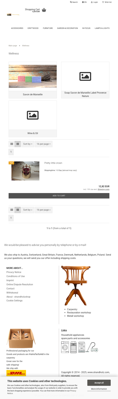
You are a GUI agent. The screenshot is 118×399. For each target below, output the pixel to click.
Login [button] (94, 2)
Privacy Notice (13, 272)
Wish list (107, 2)
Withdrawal (12, 292)
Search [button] (74, 2)
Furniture (48, 28)
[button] (84, 2)
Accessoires (17, 28)
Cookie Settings (14, 300)
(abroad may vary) (69, 170)
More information (99, 389)
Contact (10, 288)
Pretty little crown (53, 163)
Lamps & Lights (102, 28)
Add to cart (59, 196)
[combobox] (27, 144)
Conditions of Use (15, 276)
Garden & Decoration (67, 28)
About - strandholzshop (18, 296)
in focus (86, 28)
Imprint (10, 280)
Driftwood (33, 28)
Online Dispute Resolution (19, 284)
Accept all (99, 383)
